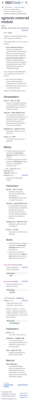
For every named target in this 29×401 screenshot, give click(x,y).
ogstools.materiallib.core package (13, 11)
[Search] (22, 2)
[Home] (2, 7)
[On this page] (26, 2)
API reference (8, 7)
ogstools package (19, 7)
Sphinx (12, 399)
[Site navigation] (2, 2)
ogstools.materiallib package (11, 9)
